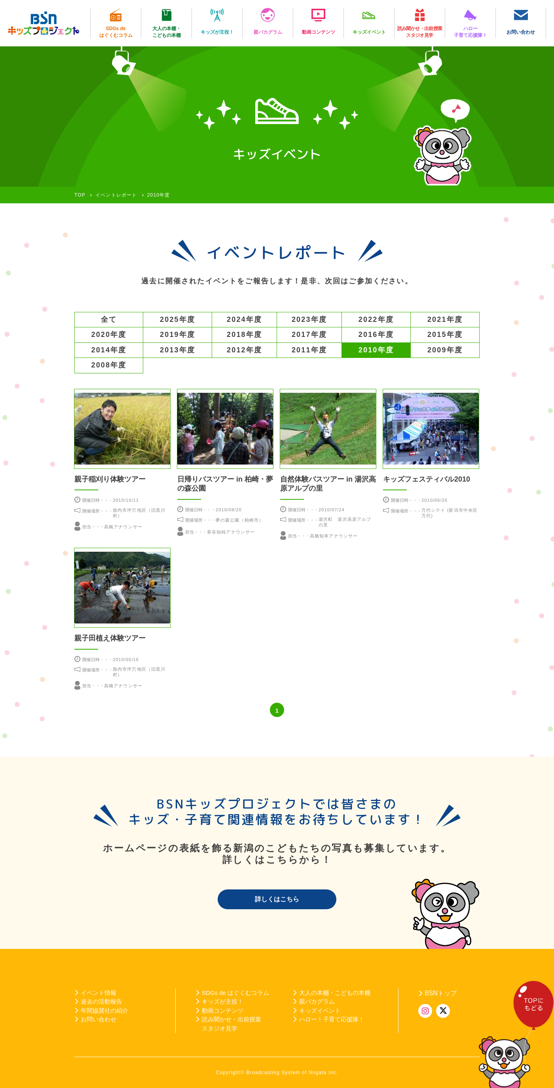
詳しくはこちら (277, 899)
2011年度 (309, 350)
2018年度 (244, 334)
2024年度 (244, 319)
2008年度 (109, 365)
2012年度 (244, 350)
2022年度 (376, 319)
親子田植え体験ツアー (110, 638)
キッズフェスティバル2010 (426, 479)
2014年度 (109, 350)
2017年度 (309, 334)
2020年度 (109, 334)
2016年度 (376, 334)
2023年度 (309, 319)
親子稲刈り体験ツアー (110, 479)
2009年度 (445, 350)
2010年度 (376, 350)
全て (109, 319)
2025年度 (177, 319)
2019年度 (177, 334)
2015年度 (445, 334)
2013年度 (177, 350)
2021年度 (445, 319)
